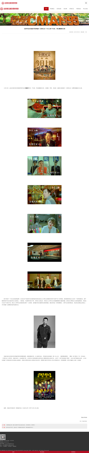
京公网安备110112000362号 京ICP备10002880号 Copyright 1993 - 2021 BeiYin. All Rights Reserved (24, 450)
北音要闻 (5, 446)
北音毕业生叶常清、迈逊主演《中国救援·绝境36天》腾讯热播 (17, 427)
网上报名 (85, 8)
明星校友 (78, 8)
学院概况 (52, 8)
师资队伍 (71, 8)
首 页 (1, 446)
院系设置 (59, 8)
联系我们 (73, 451)
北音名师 (9, 446)
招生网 (65, 8)
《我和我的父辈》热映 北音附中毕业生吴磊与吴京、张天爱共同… (18, 424)
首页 (46, 8)
